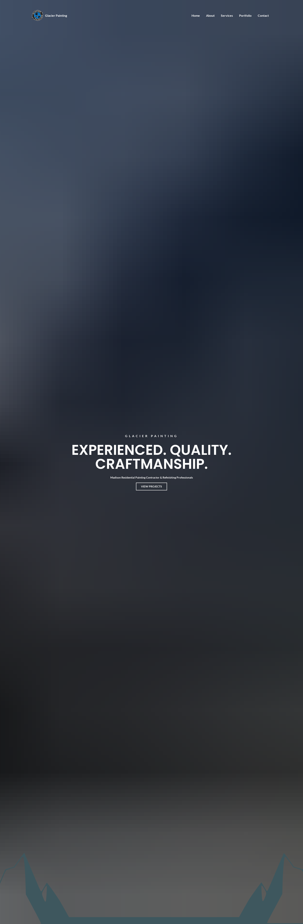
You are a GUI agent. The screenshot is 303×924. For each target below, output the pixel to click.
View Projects (151, 486)
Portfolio (245, 15)
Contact (263, 15)
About (210, 15)
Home (196, 15)
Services (227, 15)
